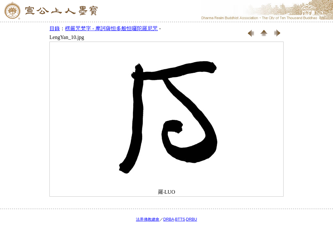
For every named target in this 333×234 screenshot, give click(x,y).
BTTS (180, 219)
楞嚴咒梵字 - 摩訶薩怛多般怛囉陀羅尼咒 (111, 28)
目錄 (54, 28)
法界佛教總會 (147, 219)
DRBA (168, 219)
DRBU (191, 219)
